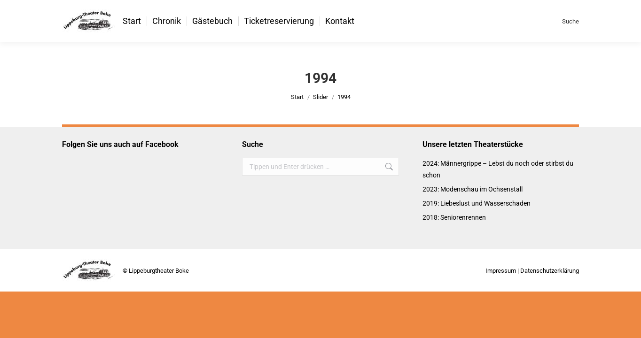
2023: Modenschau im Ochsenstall (472, 189)
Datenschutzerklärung (549, 270)
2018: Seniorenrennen (454, 217)
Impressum (500, 270)
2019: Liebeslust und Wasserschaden (476, 203)
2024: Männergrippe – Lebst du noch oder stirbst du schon (497, 169)
